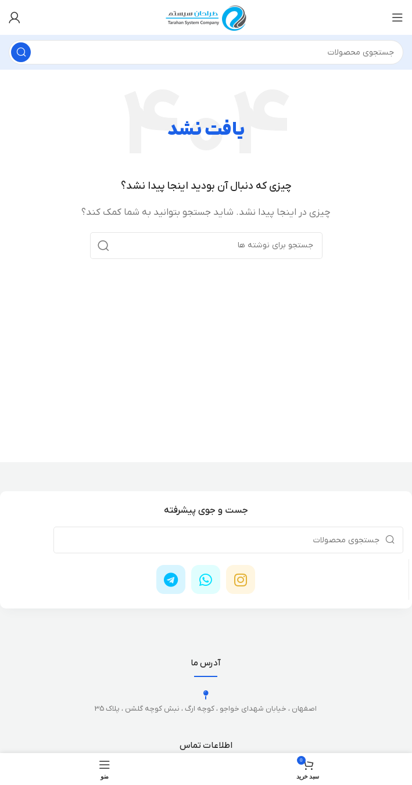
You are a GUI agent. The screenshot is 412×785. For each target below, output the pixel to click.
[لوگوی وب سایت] (206, 17)
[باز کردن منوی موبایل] (397, 17)
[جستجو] (206, 52)
